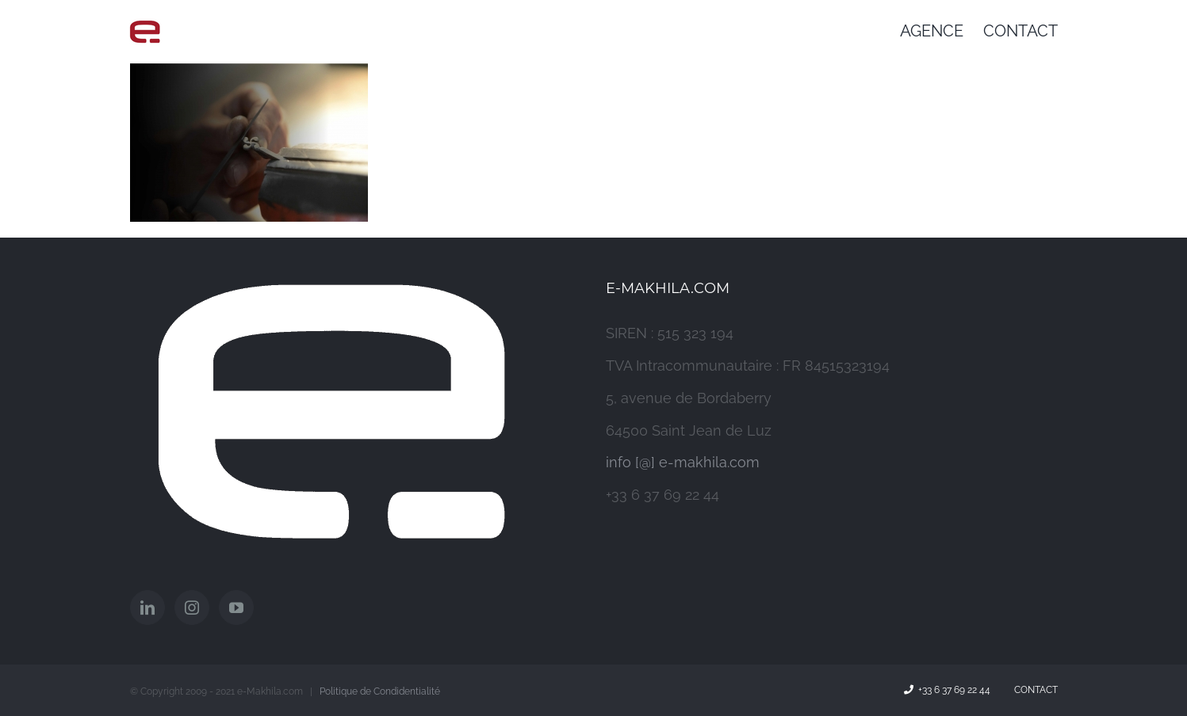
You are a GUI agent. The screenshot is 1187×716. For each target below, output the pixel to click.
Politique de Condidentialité (380, 691)
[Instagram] (191, 607)
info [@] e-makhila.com (683, 462)
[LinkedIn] (147, 607)
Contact (1033, 689)
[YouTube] (236, 607)
